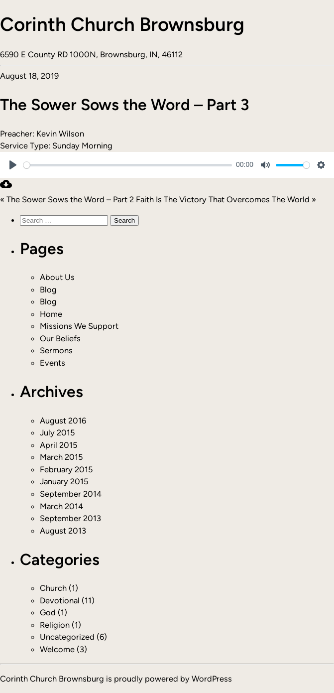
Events (52, 363)
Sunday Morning (82, 145)
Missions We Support (79, 326)
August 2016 (63, 420)
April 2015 (58, 445)
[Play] (13, 165)
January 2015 (64, 481)
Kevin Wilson (60, 134)
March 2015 (61, 457)
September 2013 (70, 518)
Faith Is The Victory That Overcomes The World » (226, 199)
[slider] (127, 165)
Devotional (60, 600)
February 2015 (66, 469)
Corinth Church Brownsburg (122, 24)
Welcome (57, 649)
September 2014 (71, 494)
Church (53, 588)
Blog (48, 289)
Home (51, 314)
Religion (55, 625)
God (48, 612)
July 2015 (57, 432)
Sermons (56, 350)
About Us (57, 277)
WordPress (212, 679)
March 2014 (61, 506)
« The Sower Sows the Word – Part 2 (67, 199)
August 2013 (63, 531)
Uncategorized (67, 637)
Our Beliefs (60, 338)
